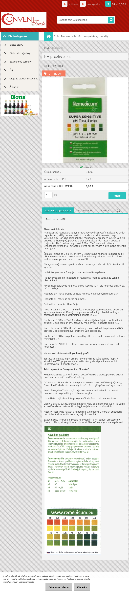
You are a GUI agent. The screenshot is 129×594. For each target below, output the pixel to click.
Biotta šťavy (16, 45)
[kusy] (48, 195)
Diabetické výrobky (19, 53)
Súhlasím (80, 587)
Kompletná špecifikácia (58, 210)
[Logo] (23, 19)
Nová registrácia (92, 4)
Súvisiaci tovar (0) (110, 210)
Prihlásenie (70, 4)
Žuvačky (14, 87)
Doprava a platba (68, 36)
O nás (56, 36)
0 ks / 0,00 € (119, 4)
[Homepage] (49, 36)
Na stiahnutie (85, 210)
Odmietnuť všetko (55, 587)
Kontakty (104, 36)
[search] (111, 20)
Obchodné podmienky (88, 36)
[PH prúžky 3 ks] (85, 79)
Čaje (11, 70)
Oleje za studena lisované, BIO (23, 79)
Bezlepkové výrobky (20, 62)
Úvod (46, 48)
